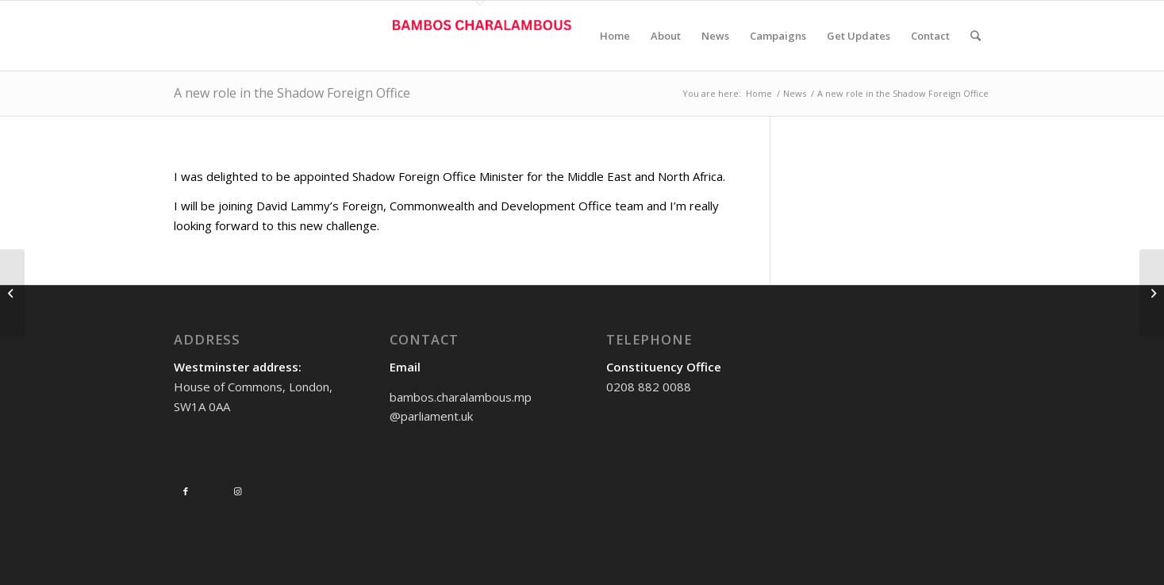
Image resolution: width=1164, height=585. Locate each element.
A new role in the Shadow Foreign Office (292, 93)
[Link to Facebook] (186, 491)
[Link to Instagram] (238, 491)
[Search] (975, 36)
